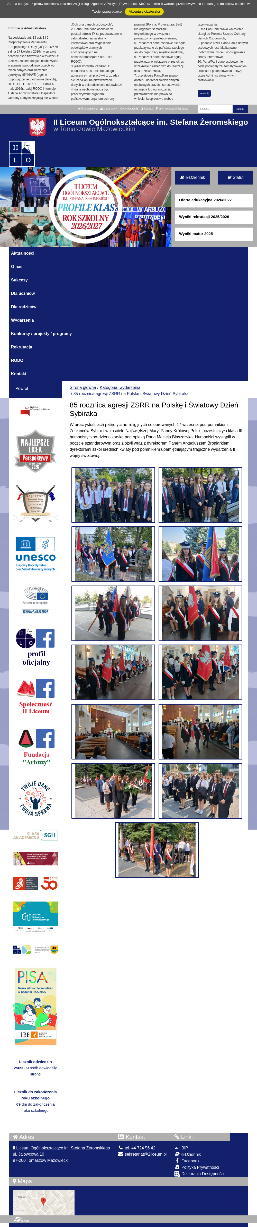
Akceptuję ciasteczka (144, 11)
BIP (181, 1148)
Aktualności (22, 253)
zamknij (204, 93)
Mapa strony (109, 108)
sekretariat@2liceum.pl (142, 1154)
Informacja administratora (172, 108)
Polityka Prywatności (196, 1167)
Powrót (21, 388)
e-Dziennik (192, 177)
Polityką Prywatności (122, 4)
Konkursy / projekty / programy (41, 333)
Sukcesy (19, 280)
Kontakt (18, 374)
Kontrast (147, 108)
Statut (235, 177)
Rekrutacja (21, 347)
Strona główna (88, 108)
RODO (17, 360)
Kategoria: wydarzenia (120, 387)
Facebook (186, 1160)
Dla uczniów (23, 293)
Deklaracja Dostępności (199, 1174)
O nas (16, 266)
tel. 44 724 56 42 (136, 1148)
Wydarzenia (22, 320)
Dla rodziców (23, 307)
